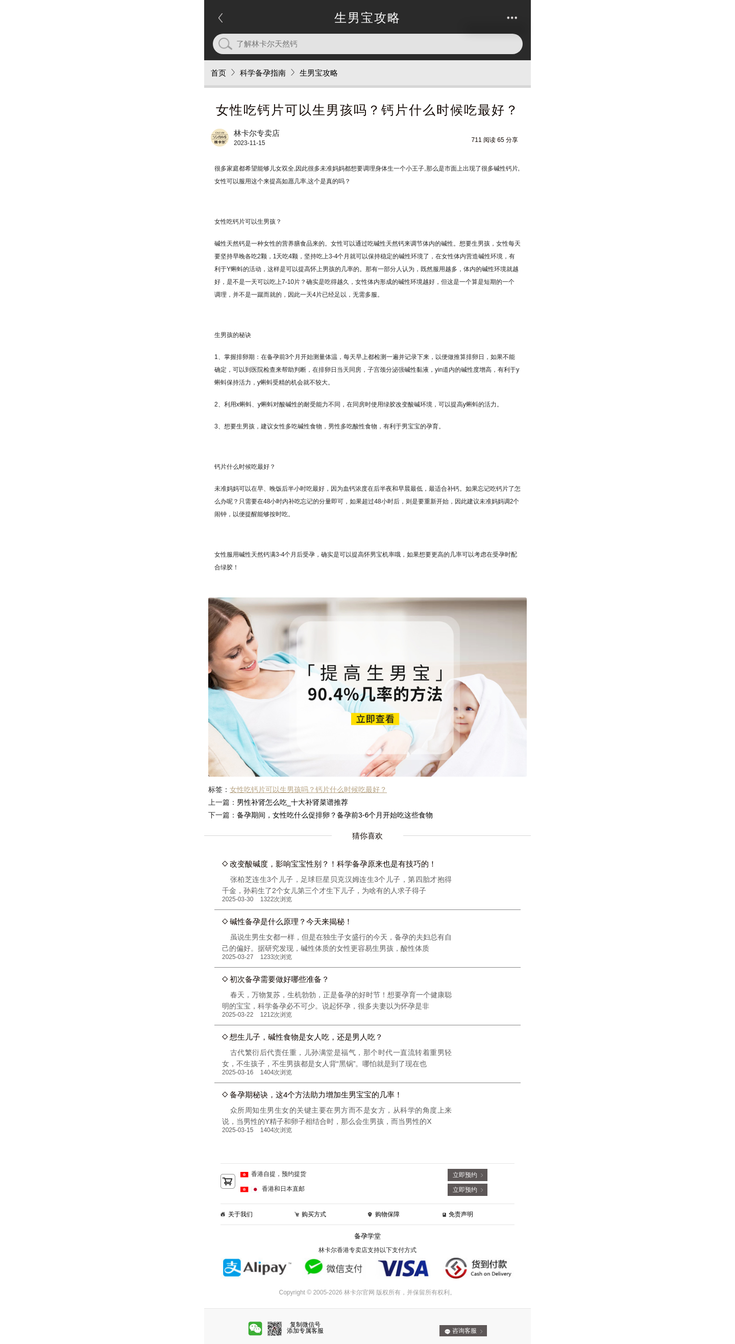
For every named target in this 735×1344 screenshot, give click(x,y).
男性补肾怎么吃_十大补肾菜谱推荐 (292, 802)
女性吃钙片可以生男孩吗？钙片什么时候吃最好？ (308, 789)
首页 (218, 73)
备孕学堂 (367, 1236)
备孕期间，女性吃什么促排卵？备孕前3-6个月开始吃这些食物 (335, 815)
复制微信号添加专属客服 (305, 1328)
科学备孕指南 (263, 73)
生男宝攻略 (319, 73)
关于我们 (240, 1214)
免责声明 (461, 1214)
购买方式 (314, 1214)
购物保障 (387, 1214)
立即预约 (465, 1175)
